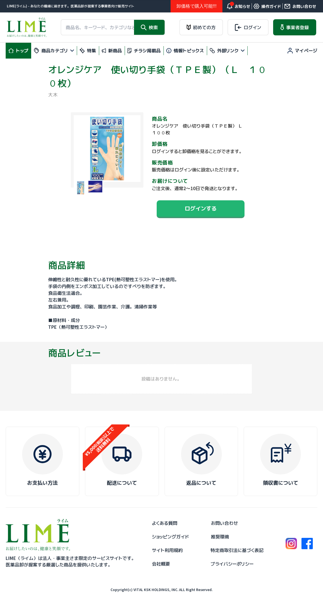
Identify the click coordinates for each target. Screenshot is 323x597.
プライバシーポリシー (232, 564)
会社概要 (161, 564)
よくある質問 (164, 523)
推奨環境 (220, 537)
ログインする (200, 208)
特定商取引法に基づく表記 (237, 550)
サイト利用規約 (167, 550)
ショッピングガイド (170, 537)
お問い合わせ (224, 523)
